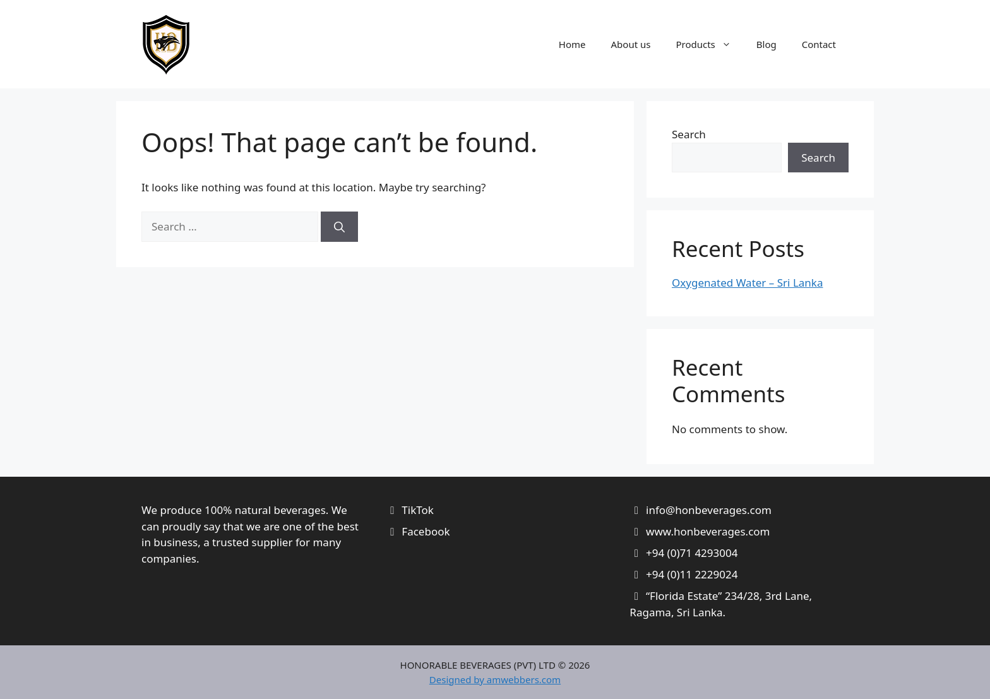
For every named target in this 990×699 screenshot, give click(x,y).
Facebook (426, 531)
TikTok (418, 510)
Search (689, 134)
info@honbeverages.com (709, 510)
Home (572, 44)
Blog (766, 44)
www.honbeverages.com (708, 531)
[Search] (339, 227)
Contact (819, 44)
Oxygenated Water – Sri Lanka (747, 282)
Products (709, 44)
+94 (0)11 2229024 (691, 574)
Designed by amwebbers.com (495, 679)
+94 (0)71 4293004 (691, 553)
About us (631, 44)
